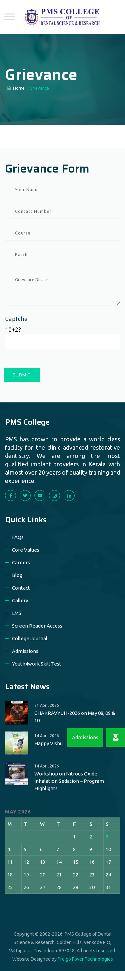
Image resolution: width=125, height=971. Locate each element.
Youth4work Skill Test (36, 664)
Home (16, 88)
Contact (21, 588)
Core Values (25, 550)
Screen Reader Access (37, 626)
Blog (17, 575)
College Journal (29, 638)
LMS (16, 613)
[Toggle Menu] (9, 16)
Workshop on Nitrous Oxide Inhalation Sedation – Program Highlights (69, 781)
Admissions (25, 651)
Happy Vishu (48, 743)
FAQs (18, 537)
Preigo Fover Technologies (85, 959)
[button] (115, 737)
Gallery (20, 600)
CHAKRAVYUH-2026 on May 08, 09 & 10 (74, 716)
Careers (21, 562)
